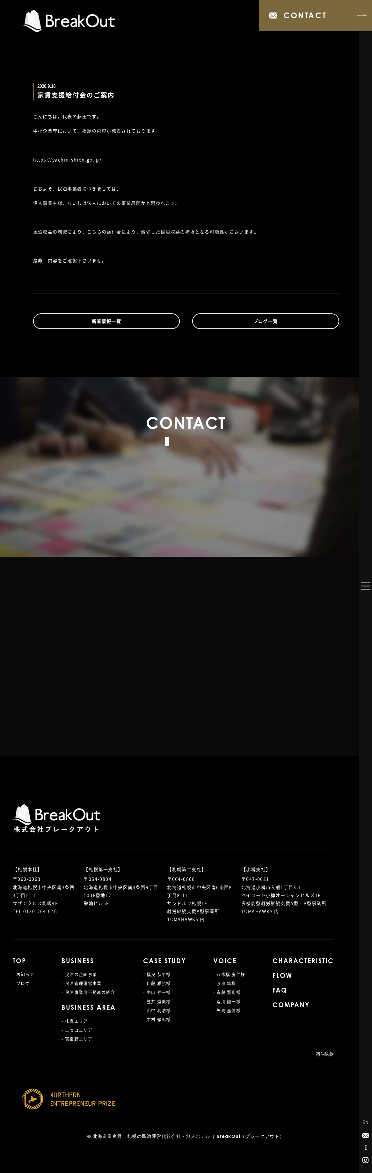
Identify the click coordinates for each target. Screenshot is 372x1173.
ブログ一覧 (265, 321)
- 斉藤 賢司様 (227, 992)
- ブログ (21, 983)
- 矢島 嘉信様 (227, 1010)
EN (365, 1122)
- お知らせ (23, 974)
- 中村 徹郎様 (157, 1019)
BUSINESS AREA (89, 1008)
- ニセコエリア (77, 1030)
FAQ (280, 991)
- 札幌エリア (75, 1021)
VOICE (225, 961)
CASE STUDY (164, 961)
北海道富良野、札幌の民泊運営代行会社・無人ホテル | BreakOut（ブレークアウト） (189, 1137)
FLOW (282, 976)
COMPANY (291, 1005)
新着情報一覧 (106, 321)
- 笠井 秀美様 (157, 1001)
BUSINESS (78, 961)
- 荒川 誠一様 (227, 1001)
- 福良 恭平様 (157, 974)
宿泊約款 (325, 1054)
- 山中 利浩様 (157, 1010)
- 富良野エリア (77, 1039)
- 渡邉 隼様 (224, 983)
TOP (19, 961)
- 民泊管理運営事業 (81, 983)
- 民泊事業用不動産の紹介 (88, 992)
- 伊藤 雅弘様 (157, 983)
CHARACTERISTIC (303, 961)
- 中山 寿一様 (157, 992)
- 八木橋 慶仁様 (229, 974)
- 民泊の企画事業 (79, 974)
